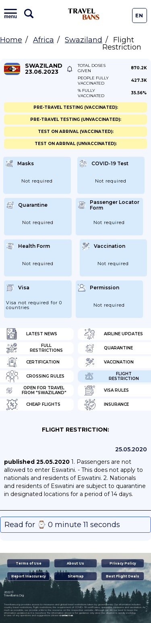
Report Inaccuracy (28, 576)
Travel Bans (83, 14)
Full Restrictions (34, 348)
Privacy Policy (123, 563)
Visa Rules (106, 390)
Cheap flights (33, 405)
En (139, 15)
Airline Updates (113, 334)
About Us (75, 563)
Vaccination (109, 362)
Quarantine (108, 348)
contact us (66, 615)
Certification (33, 362)
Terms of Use (28, 563)
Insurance (106, 405)
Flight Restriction (111, 376)
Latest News (31, 334)
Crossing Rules (35, 376)
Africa (43, 39)
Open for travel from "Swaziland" (36, 390)
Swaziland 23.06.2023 (43, 69)
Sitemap (76, 576)
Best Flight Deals (122, 576)
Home (11, 39)
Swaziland (83, 39)
